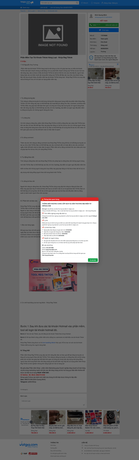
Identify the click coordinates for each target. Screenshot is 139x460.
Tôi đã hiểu (93, 260)
